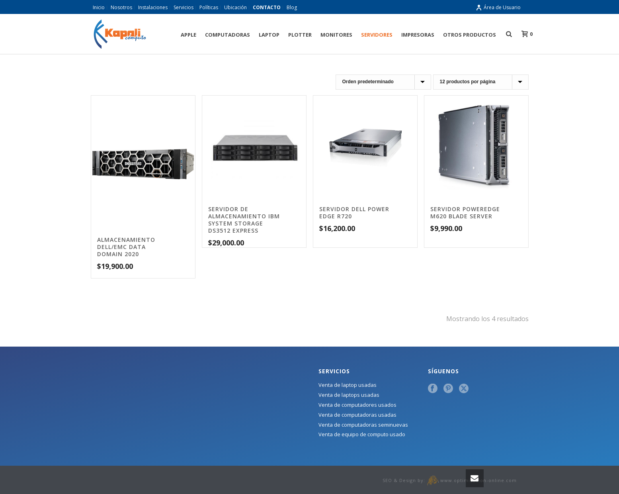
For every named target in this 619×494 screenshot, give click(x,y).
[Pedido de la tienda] (383, 82)
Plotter (300, 34)
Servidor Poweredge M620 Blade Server (465, 212)
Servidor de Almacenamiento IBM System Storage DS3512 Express (244, 219)
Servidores (376, 34)
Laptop (269, 34)
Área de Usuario (498, 7)
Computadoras (227, 34)
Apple (188, 34)
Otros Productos (469, 34)
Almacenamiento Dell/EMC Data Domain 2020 (126, 247)
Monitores (336, 34)
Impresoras (417, 34)
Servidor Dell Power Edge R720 (354, 212)
